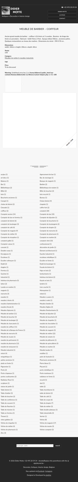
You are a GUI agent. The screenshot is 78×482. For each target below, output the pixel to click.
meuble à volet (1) (46, 300)
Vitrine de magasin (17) (48, 423)
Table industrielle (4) (47, 413)
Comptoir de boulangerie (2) (49, 224)
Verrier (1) (43, 416)
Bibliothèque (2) (6, 188)
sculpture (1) (5, 383)
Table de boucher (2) (8, 396)
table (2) (42, 386)
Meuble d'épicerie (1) (8, 310)
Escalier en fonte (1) (47, 261)
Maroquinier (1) (45, 290)
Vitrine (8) (43, 420)
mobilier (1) (44, 353)
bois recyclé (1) (45, 194)
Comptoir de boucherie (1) (49, 221)
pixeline (48, 475)
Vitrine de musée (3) (47, 426)
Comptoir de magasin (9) (9, 231)
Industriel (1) (5, 277)
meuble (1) (4, 297)
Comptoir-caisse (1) (7, 244)
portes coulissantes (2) (8, 377)
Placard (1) (43, 367)
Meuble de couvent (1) (48, 327)
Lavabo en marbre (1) (8, 287)
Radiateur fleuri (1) (7, 380)
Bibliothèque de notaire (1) (49, 188)
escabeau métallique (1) (48, 257)
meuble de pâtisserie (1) (48, 340)
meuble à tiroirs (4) (7, 300)
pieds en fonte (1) (7, 363)
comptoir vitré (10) (46, 241)
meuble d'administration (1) (10, 304)
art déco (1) (5, 178)
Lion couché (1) (45, 287)
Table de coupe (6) (46, 400)
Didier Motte (62, 11)
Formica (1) (5, 271)
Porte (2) (4, 370)
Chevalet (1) (5, 208)
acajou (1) (4, 174)
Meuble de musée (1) (8, 337)
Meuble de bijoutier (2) (48, 314)
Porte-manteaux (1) (46, 373)
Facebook (41, 471)
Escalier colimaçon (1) (8, 261)
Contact (62, 18)
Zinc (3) (3, 433)
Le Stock (62, 15)
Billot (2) (4, 191)
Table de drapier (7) (46, 403)
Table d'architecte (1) (47, 390)
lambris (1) (43, 284)
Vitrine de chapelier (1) (9, 423)
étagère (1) (4, 267)
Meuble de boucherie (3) (48, 317)
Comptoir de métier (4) (9, 234)
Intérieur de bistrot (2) (47, 277)
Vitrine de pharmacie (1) (9, 430)
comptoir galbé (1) (7, 241)
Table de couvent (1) (8, 403)
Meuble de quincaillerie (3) (49, 343)
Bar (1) (3, 184)
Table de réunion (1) (8, 410)
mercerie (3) (5, 294)
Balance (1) (4, 181)
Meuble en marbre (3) (47, 347)
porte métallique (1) (46, 370)
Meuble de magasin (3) (48, 330)
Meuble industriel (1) (8, 350)
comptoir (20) (44, 211)
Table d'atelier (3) (7, 393)
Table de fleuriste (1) (8, 406)
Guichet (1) (5, 274)
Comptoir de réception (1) (10, 237)
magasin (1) (5, 290)
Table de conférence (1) (9, 400)
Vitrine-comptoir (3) (47, 430)
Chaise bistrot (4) (46, 201)
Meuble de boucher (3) (9, 317)
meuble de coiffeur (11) (9, 327)
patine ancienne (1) (7, 360)
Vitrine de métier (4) (8, 426)
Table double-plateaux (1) (48, 410)
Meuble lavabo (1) (46, 350)
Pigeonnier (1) (5, 367)
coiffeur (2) (4, 211)
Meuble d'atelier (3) (46, 304)
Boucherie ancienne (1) (9, 198)
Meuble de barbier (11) (9, 314)
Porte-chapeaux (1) (7, 373)
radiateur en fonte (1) (47, 377)
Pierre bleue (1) (45, 363)
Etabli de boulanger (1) (47, 264)
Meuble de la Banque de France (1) (13, 330)
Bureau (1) (43, 198)
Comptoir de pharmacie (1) (49, 234)
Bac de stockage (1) (46, 178)
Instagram (48, 471)
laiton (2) (4, 284)
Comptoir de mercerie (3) (48, 231)
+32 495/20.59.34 (70, 7)
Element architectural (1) (48, 251)
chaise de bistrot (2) (7, 204)
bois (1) (3, 194)
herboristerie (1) (45, 274)
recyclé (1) (43, 380)
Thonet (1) (4, 416)
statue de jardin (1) (7, 386)
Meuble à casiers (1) (47, 297)
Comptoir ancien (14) (8, 214)
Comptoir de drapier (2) (48, 227)
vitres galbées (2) (7, 420)
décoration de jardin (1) (48, 247)
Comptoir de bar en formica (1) (11, 217)
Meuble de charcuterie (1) (10, 324)
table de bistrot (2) (46, 393)
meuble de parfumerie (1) (9, 340)
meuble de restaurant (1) (9, 347)
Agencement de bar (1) (48, 174)
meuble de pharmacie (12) (10, 343)
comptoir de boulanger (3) (10, 224)
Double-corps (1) (6, 251)
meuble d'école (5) (7, 307)
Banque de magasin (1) (48, 181)
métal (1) (43, 294)
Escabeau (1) (5, 257)
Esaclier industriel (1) (47, 254)
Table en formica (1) (7, 413)
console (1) (4, 247)
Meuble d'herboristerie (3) (49, 310)
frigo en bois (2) (45, 271)
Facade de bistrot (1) (47, 267)
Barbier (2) (43, 184)
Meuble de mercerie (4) (9, 333)
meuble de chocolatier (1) (49, 324)
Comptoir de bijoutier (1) (48, 217)
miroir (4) (4, 353)
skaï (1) (42, 383)
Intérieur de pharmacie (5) (10, 280)
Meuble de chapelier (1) (48, 320)
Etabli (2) (4, 264)
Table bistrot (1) (6, 390)
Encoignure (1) (6, 254)
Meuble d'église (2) (46, 307)
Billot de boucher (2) (47, 191)
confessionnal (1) (45, 244)
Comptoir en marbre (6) (48, 237)
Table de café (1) (45, 396)
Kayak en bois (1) (46, 280)
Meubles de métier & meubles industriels (19, 58)
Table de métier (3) (46, 406)
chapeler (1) (44, 204)
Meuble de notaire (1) (47, 337)
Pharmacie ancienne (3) (48, 360)
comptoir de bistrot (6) (8, 221)
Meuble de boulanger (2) (9, 320)
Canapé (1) (4, 201)
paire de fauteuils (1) (47, 357)
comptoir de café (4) (8, 227)
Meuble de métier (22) (47, 333)
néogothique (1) (6, 357)
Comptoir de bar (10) (47, 214)
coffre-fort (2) (44, 208)
